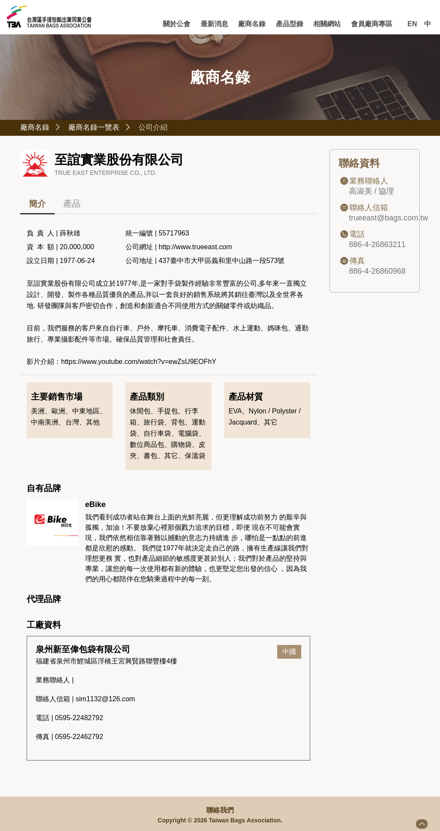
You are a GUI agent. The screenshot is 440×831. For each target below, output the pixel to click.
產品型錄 (292, 23)
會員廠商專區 (372, 23)
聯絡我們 (220, 810)
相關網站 (329, 23)
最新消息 (220, 23)
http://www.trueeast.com (195, 248)
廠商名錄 (256, 23)
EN (412, 23)
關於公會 (184, 23)
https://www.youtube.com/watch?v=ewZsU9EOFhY (138, 363)
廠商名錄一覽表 (106, 128)
